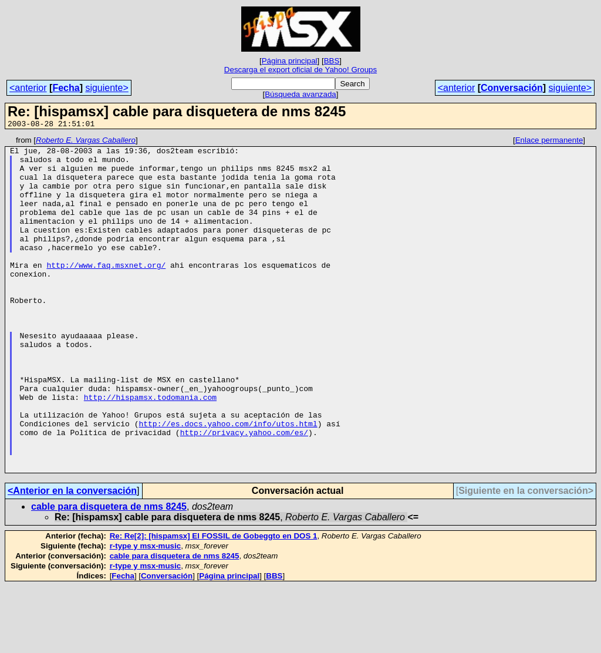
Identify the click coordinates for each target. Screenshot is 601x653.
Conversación (512, 88)
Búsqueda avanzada (300, 94)
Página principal (290, 60)
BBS (332, 60)
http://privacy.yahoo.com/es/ (244, 492)
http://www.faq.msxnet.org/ (106, 291)
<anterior (28, 88)
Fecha (65, 88)
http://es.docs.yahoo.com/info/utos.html (228, 481)
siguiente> (106, 88)
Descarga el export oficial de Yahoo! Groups (300, 69)
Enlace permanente (549, 141)
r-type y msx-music (145, 612)
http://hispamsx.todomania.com (150, 450)
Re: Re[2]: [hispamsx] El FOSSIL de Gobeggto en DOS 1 (214, 602)
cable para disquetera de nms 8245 (109, 573)
